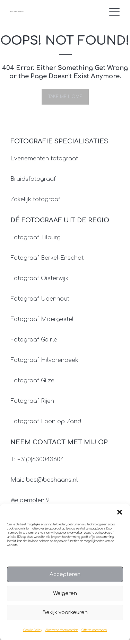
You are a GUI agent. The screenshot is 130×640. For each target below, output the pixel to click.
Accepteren (65, 579)
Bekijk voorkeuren (65, 617)
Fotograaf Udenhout (39, 299)
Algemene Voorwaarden (61, 634)
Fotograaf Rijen (32, 401)
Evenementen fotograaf (44, 158)
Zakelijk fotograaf (35, 199)
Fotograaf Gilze (32, 380)
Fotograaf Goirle (33, 340)
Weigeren (65, 598)
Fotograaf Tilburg (35, 237)
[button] (119, 516)
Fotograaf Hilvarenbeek (44, 360)
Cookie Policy (32, 634)
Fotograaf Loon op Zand (45, 421)
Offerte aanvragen (94, 634)
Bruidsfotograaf (33, 179)
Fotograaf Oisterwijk (39, 278)
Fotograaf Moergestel (41, 319)
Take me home (65, 96)
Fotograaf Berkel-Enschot (47, 258)
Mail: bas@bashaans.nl (44, 480)
